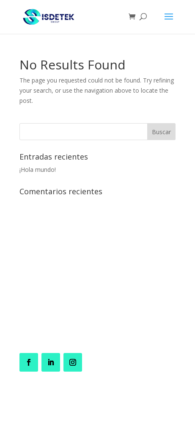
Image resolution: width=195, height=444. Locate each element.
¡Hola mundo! (37, 169)
